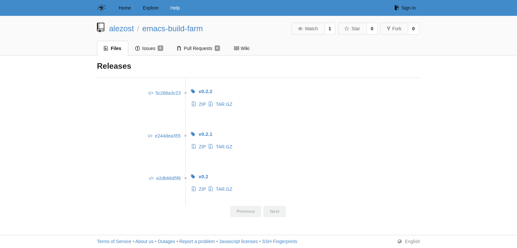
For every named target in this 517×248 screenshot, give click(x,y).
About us (144, 241)
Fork (394, 28)
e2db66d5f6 (164, 178)
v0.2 (199, 176)
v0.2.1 (201, 134)
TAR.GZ (220, 104)
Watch (307, 28)
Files (112, 48)
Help (175, 8)
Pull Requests (198, 48)
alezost (121, 28)
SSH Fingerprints (279, 241)
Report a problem (197, 241)
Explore (150, 8)
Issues (149, 48)
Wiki (241, 48)
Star (352, 28)
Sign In (405, 8)
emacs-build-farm (172, 28)
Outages (166, 241)
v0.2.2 (201, 91)
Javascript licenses (238, 241)
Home (125, 8)
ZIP (199, 104)
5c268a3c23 (164, 93)
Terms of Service (114, 241)
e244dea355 (164, 135)
